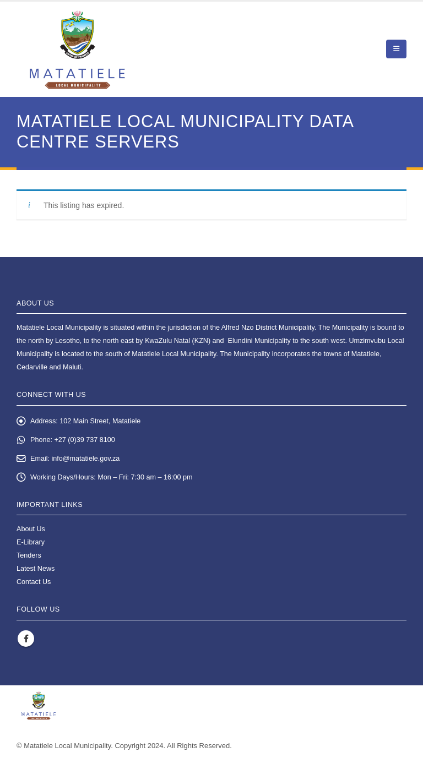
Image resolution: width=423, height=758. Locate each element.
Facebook (26, 638)
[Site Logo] (77, 49)
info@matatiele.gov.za (86, 458)
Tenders (29, 555)
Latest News (36, 568)
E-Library (31, 542)
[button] (396, 49)
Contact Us (34, 582)
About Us (31, 529)
